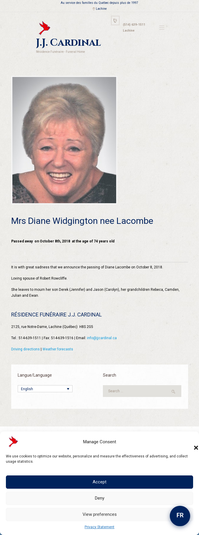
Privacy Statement (99, 527)
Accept (99, 482)
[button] (190, 442)
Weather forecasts (57, 349)
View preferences (100, 514)
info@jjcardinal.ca (102, 338)
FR (180, 515)
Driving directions (25, 349)
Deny (99, 498)
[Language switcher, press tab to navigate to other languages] (45, 389)
